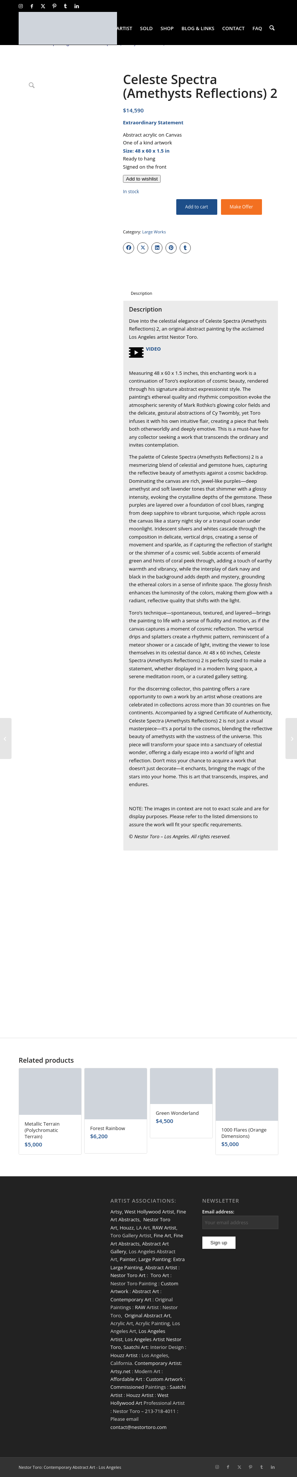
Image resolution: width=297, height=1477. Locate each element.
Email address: (218, 1212)
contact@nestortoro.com (138, 1427)
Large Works (154, 232)
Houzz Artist (124, 1355)
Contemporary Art (130, 1299)
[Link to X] (43, 6)
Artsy (116, 1211)
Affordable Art (126, 1379)
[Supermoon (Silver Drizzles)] (6, 738)
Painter (128, 1259)
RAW (140, 1307)
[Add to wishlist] (142, 179)
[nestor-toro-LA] (68, 28)
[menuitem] (124, 28)
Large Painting (154, 1259)
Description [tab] (141, 293)
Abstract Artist (161, 1267)
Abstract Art (145, 1291)
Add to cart (196, 207)
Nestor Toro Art (127, 1275)
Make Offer (241, 207)
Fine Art (162, 1235)
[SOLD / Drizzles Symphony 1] (291, 738)
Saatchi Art (135, 1347)
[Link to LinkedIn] (76, 6)
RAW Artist (164, 1227)
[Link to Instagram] (20, 6)
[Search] (272, 28)
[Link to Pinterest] (54, 6)
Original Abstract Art (148, 1315)
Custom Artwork (164, 1379)
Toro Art (160, 1275)
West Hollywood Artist (149, 1211)
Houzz (127, 1227)
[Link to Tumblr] (65, 6)
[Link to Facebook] (31, 6)
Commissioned (127, 1387)
